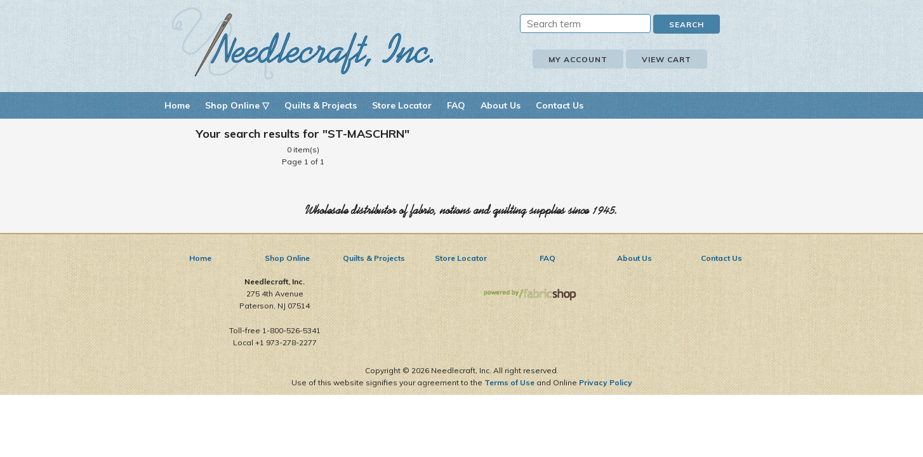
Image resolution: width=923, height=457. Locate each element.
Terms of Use (509, 382)
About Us (501, 105)
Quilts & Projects (320, 105)
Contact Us (559, 105)
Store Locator (402, 105)
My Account (578, 59)
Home (177, 105)
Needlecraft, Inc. (303, 43)
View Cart (666, 59)
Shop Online (287, 258)
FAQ (456, 105)
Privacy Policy (605, 382)
